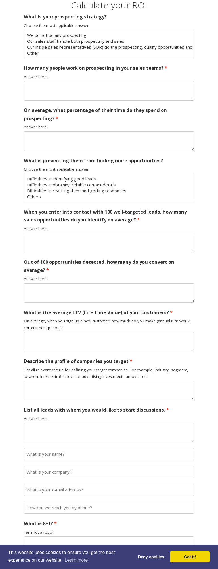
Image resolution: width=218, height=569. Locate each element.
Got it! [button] (190, 557)
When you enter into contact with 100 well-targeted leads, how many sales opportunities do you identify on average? (105, 215)
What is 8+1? (38, 523)
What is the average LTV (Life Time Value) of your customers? (96, 312)
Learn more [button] (76, 560)
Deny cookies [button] (151, 557)
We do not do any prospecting (109, 35)
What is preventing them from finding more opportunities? (93, 160)
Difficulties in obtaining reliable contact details (109, 185)
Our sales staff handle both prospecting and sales (109, 41)
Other (109, 53)
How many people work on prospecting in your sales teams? (94, 68)
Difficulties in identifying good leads (109, 179)
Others (109, 197)
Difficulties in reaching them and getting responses (109, 191)
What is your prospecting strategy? (65, 16)
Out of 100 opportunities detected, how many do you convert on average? (99, 266)
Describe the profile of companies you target (76, 361)
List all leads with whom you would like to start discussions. (94, 409)
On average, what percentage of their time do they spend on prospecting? (95, 114)
